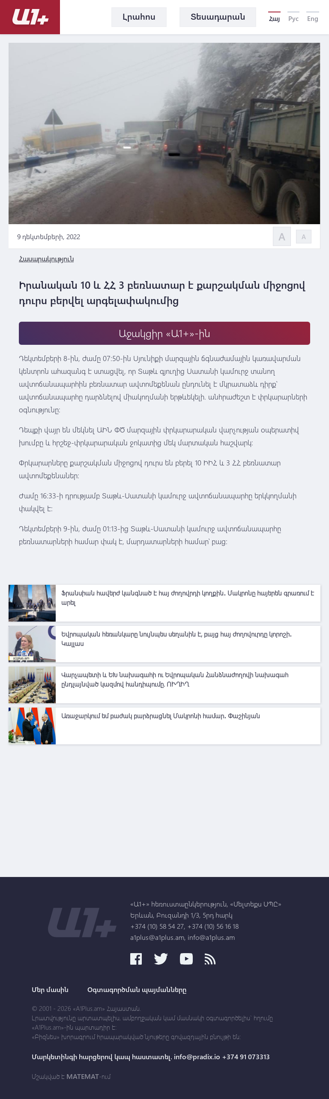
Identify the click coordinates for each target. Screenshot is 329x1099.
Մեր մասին (50, 989)
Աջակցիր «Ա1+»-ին (164, 333)
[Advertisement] (164, 808)
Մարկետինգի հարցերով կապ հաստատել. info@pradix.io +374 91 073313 (151, 1057)
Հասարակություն (46, 259)
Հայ (274, 18)
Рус (293, 18)
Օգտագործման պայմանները (136, 989)
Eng (312, 18)
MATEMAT (82, 1076)
